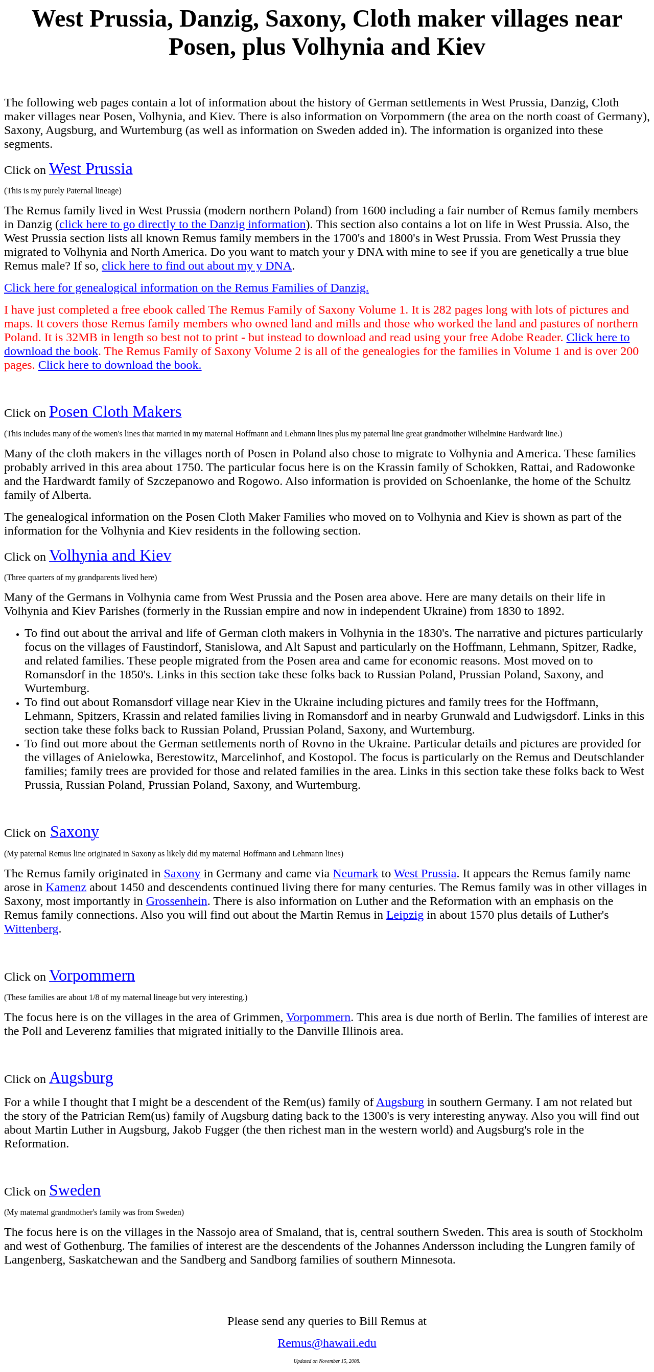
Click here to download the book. (120, 364)
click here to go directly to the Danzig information (182, 224)
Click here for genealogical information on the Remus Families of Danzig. (186, 287)
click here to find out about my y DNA (197, 265)
